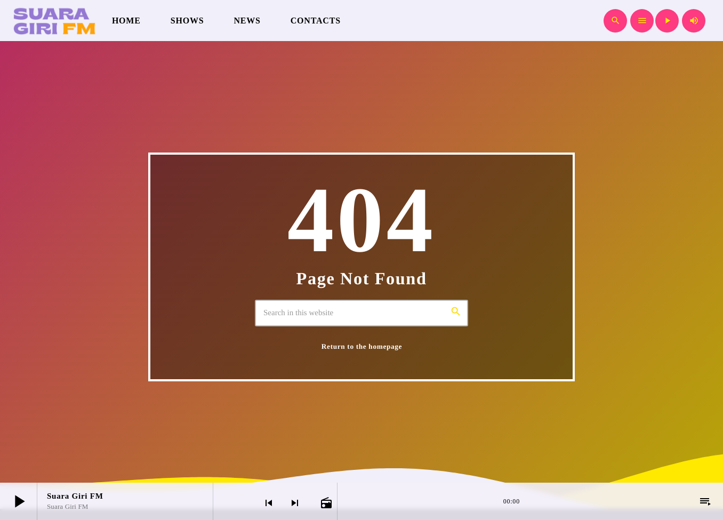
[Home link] (53, 21)
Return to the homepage (362, 346)
